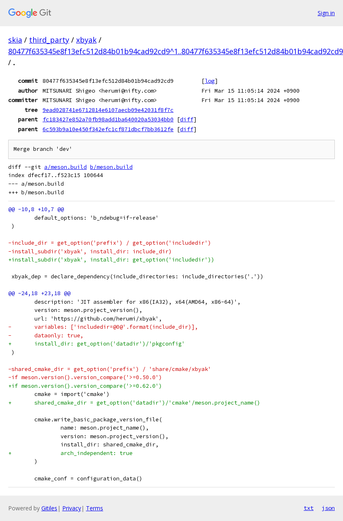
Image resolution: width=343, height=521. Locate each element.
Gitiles (49, 508)
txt (309, 508)
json (328, 508)
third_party (49, 40)
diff (186, 119)
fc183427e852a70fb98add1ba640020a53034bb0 (108, 119)
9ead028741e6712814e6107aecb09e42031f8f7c (108, 110)
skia (15, 40)
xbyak (86, 40)
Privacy (71, 508)
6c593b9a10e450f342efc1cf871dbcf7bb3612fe (108, 129)
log (209, 80)
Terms (94, 508)
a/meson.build (65, 167)
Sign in (326, 13)
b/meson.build (111, 167)
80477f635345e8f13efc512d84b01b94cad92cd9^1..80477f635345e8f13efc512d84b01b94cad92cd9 (175, 51)
